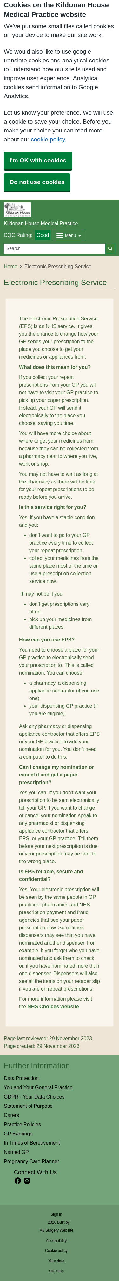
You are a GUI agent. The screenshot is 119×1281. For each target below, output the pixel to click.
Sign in (56, 1214)
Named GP (16, 1152)
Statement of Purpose (28, 1105)
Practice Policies (22, 1124)
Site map (56, 1271)
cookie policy (48, 139)
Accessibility (56, 1240)
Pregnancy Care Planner (31, 1161)
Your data (56, 1261)
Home (10, 266)
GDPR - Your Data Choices (34, 1096)
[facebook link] (18, 1181)
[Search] (55, 249)
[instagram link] (27, 1181)
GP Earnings (18, 1133)
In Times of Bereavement (32, 1142)
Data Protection (21, 1078)
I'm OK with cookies (38, 160)
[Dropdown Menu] (68, 235)
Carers (11, 1115)
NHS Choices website (53, 1006)
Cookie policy (56, 1251)
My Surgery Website (56, 1230)
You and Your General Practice (38, 1087)
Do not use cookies (37, 182)
